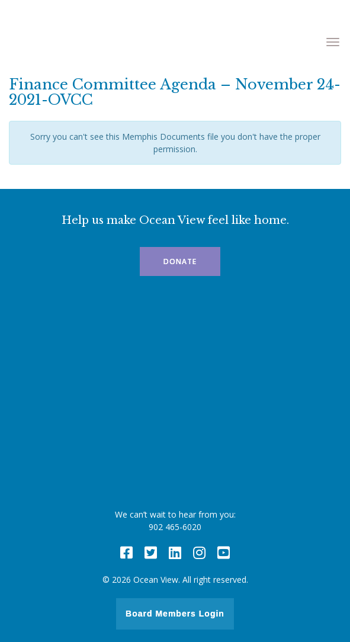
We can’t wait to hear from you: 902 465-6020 (175, 520)
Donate (180, 261)
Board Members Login (175, 613)
